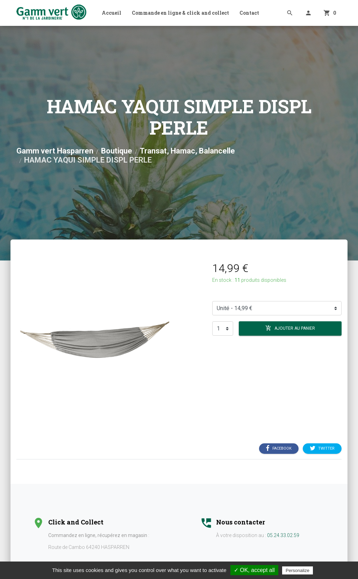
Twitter (322, 448)
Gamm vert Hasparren (54, 150)
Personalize (297, 570)
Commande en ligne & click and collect (180, 12)
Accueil (111, 12)
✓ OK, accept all (254, 570)
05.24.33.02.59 (283, 535)
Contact (249, 12)
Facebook (279, 448)
